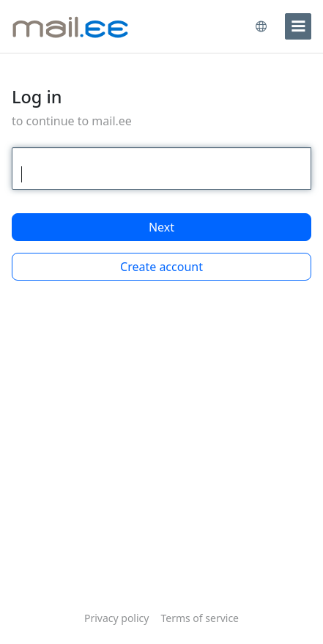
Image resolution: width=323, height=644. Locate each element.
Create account (161, 267)
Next (161, 227)
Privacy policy (116, 618)
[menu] (298, 26)
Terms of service (199, 618)
